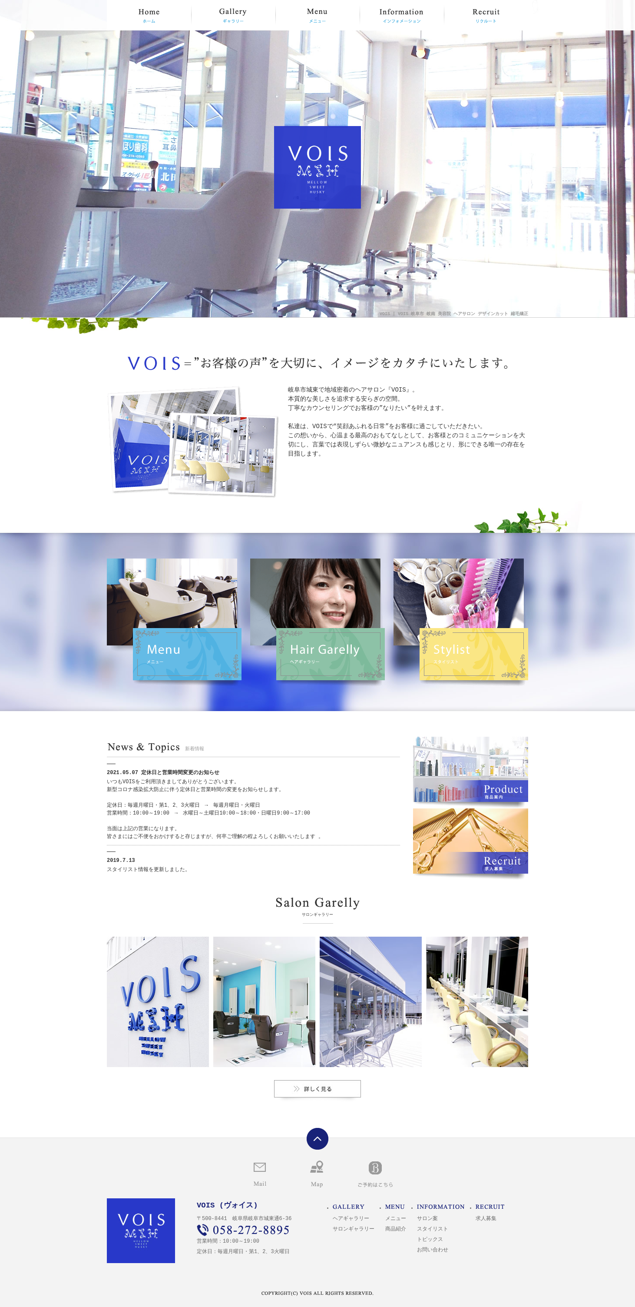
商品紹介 (395, 1229)
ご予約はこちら (375, 1174)
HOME (149, 15)
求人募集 (470, 841)
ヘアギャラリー (317, 623)
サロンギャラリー (317, 1088)
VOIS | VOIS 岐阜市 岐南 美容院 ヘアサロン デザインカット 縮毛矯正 (454, 314)
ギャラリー (233, 15)
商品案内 (470, 769)
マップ (316, 1174)
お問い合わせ (260, 1176)
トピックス (430, 1240)
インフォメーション (402, 15)
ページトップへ (317, 1139)
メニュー (317, 15)
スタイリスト (461, 623)
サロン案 (427, 1219)
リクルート (486, 15)
